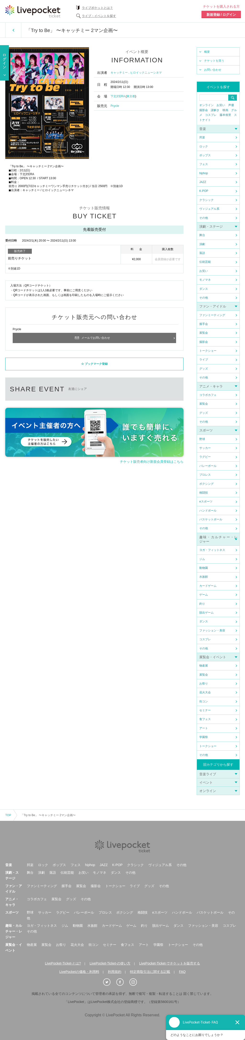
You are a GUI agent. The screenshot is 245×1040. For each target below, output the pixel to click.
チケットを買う (214, 60)
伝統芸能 (205, 262)
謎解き (215, 110)
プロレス (205, 474)
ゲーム (203, 594)
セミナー (205, 710)
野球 (202, 439)
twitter (99, 389)
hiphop (203, 173)
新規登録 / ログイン (221, 14)
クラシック (206, 200)
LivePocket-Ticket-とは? (63, 963)
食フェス (205, 719)
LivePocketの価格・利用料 (79, 972)
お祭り (203, 683)
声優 (231, 105)
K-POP (203, 191)
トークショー (208, 350)
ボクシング (206, 483)
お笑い (221, 105)
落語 (202, 253)
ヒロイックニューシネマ (146, 72)
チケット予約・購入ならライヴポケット (32, 11)
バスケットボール (210, 519)
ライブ (203, 359)
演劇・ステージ (211, 226)
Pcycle (115, 106)
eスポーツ (205, 501)
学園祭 (203, 737)
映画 (225, 110)
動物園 (203, 568)
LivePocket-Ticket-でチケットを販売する (169, 963)
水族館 (203, 576)
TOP (8, 815)
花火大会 (205, 692)
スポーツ (206, 430)
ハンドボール (208, 510)
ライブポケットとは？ (97, 8)
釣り (202, 603)
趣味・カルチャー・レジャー (13, 931)
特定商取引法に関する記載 (150, 972)
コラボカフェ (208, 395)
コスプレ (211, 115)
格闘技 (203, 492)
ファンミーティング (212, 315)
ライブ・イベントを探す (99, 16)
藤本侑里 (225, 115)
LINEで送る (135, 389)
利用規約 (114, 972)
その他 (203, 218)
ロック (203, 146)
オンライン (206, 105)
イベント (206, 782)
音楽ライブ (207, 774)
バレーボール (208, 466)
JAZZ (202, 182)
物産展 (203, 665)
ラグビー (205, 456)
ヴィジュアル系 (209, 208)
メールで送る (153, 389)
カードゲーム (208, 585)
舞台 (202, 235)
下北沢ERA (118, 96)
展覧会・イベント (212, 657)
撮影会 (203, 110)
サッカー (205, 448)
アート (203, 728)
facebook (117, 389)
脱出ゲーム (206, 612)
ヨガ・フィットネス (212, 550)
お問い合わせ (212, 69)
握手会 (203, 324)
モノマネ (205, 279)
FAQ (182, 972)
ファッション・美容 (212, 630)
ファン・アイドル (212, 306)
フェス (203, 164)
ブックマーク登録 (96, 364)
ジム (202, 559)
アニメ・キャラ (211, 386)
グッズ (203, 368)
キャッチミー (119, 72)
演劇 (202, 244)
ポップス (205, 155)
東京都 (131, 96)
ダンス (203, 289)
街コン (203, 701)
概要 (207, 52)
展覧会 (203, 332)
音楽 (202, 129)
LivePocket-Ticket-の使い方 (110, 963)
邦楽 (202, 137)
